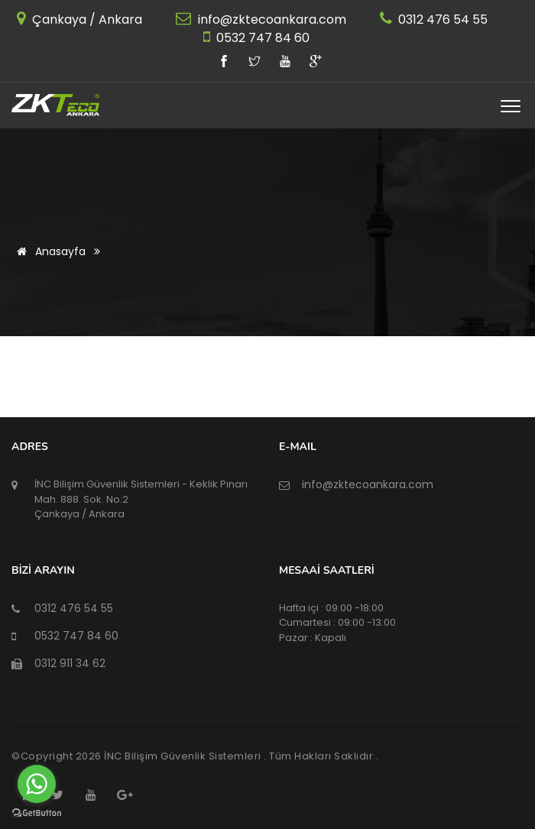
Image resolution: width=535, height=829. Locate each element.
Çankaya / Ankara (85, 19)
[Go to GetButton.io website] (36, 813)
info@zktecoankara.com (270, 19)
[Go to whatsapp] (37, 784)
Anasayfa (48, 251)
